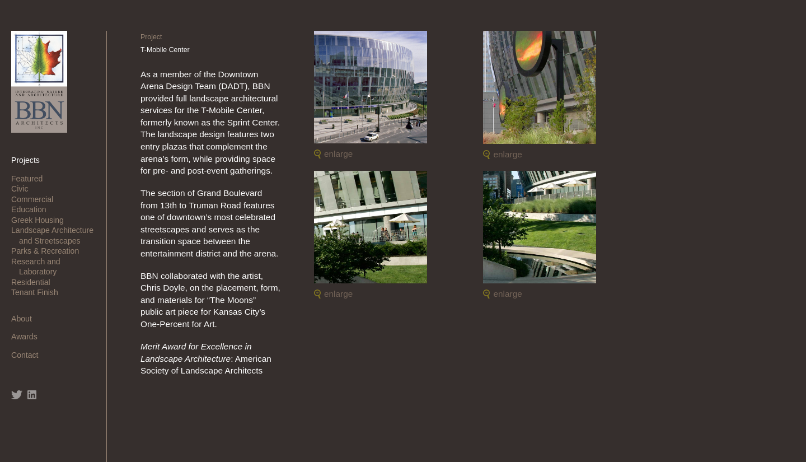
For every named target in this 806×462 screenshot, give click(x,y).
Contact (28, 355)
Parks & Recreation (49, 250)
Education (32, 209)
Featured (31, 178)
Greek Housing (41, 220)
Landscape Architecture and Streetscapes (56, 235)
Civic (23, 188)
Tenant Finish (38, 292)
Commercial (36, 199)
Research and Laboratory (39, 266)
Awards (28, 336)
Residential (34, 282)
